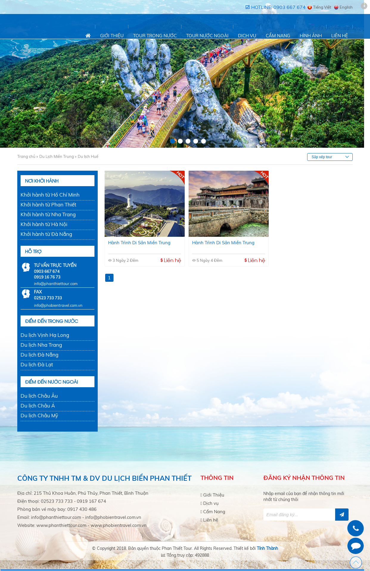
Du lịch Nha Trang (41, 345)
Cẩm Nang (278, 35)
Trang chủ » (27, 156)
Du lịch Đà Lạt (37, 364)
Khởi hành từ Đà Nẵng (46, 234)
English (346, 7)
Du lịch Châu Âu (39, 396)
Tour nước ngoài (207, 35)
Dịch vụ (247, 35)
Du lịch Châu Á (38, 405)
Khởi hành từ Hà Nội (44, 224)
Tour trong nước (155, 35)
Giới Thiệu (112, 35)
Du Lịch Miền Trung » (58, 156)
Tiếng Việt (322, 7)
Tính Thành (267, 548)
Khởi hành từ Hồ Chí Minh (50, 195)
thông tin (328, 477)
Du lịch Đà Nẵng (39, 354)
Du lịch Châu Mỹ (39, 415)
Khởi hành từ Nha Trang (48, 214)
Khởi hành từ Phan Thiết (48, 204)
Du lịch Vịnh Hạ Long (45, 335)
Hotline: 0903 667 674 (278, 7)
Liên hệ (339, 35)
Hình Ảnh (311, 35)
